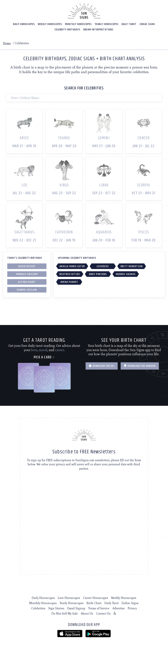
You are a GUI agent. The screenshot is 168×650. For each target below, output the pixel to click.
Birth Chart (94, 603)
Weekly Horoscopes (50, 24)
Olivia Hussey (27, 266)
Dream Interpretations (98, 29)
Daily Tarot (129, 24)
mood (43, 350)
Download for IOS (101, 366)
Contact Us (103, 613)
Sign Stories (56, 608)
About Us (87, 613)
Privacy (132, 608)
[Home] (84, 11)
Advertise (118, 608)
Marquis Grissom (27, 274)
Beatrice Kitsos (69, 274)
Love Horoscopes (69, 598)
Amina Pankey (69, 282)
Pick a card (44, 357)
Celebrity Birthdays (67, 29)
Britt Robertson (132, 266)
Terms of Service (98, 608)
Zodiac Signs (147, 24)
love (34, 350)
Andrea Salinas (126, 274)
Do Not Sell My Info (64, 613)
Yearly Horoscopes (107, 24)
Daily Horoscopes (24, 24)
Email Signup (76, 608)
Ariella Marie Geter (72, 266)
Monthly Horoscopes (78, 24)
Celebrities (38, 608)
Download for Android (140, 366)
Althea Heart (27, 282)
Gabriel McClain (27, 290)
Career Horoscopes (95, 598)
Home (7, 43)
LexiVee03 (103, 266)
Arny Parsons (98, 274)
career (59, 350)
